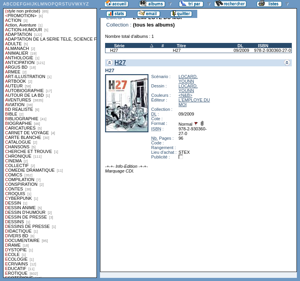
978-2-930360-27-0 (272, 50)
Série (119, 45)
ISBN (263, 45)
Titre (181, 45)
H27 (114, 50)
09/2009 (241, 50)
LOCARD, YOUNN (188, 79)
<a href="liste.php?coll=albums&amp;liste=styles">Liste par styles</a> (50, 139)
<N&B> (185, 95)
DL (240, 45)
